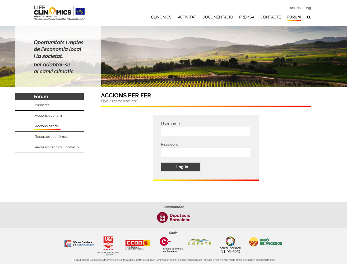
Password (169, 144)
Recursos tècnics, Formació (57, 147)
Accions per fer (47, 126)
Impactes (42, 105)
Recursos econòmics (51, 137)
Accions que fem (48, 115)
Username (170, 123)
